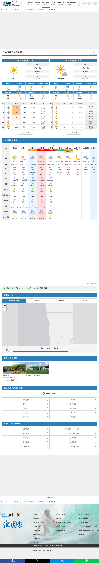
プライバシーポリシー (88, 527)
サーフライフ (5, 502)
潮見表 (30, 4)
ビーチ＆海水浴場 (63, 523)
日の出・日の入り (40, 547)
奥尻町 (73, 413)
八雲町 (25, 413)
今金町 (73, 400)
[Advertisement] (49, 31)
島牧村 (25, 404)
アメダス (37, 543)
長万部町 (73, 408)
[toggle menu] (95, 2)
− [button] (5, 309)
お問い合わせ (69, 4)
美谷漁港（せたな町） (73, 429)
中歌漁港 (26, 433)
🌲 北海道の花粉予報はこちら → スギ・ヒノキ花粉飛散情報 (25, 288)
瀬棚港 (25, 438)
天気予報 (46, 4)
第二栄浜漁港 (26, 446)
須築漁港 (73, 438)
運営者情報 (83, 518)
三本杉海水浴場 (73, 433)
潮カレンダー (38, 523)
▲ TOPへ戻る (49, 498)
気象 (53, 4)
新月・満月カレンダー (42, 551)
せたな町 (26, 400)
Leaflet (73, 345)
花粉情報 (37, 539)
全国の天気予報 (28, 502)
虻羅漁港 (26, 429)
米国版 (81, 535)
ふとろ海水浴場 (73, 446)
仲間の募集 (60, 531)
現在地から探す (51, 393)
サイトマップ (84, 523)
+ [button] (5, 305)
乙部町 (73, 417)
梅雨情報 (37, 535)
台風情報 (37, 531)
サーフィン (61, 4)
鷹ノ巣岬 (26, 442)
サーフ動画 (60, 527)
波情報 (38, 4)
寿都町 (25, 408)
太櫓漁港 (73, 442)
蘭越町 (25, 417)
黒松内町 (73, 404)
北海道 (41, 502)
